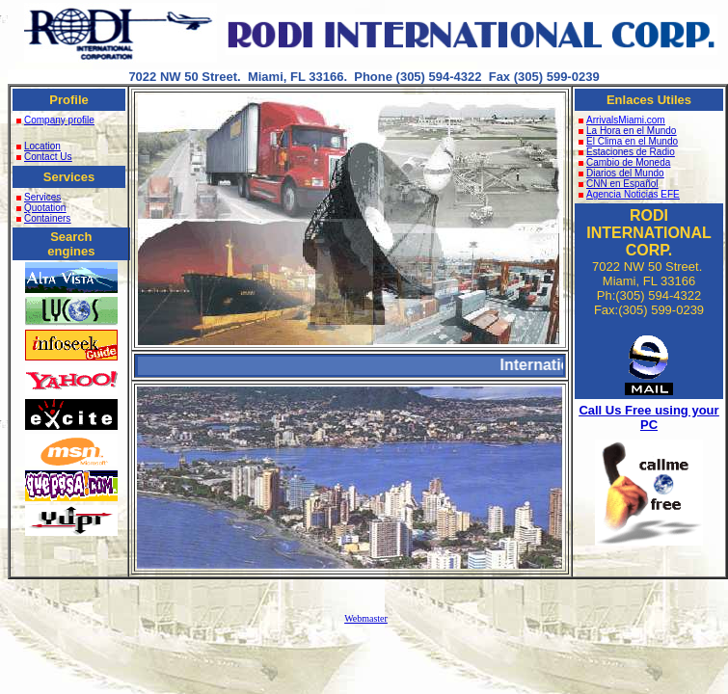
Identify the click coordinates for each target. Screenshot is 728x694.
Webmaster (366, 618)
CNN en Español (618, 183)
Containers (47, 218)
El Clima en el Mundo (628, 141)
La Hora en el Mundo (627, 130)
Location (38, 146)
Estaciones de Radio (627, 152)
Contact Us (43, 156)
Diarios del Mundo (621, 173)
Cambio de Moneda (624, 162)
